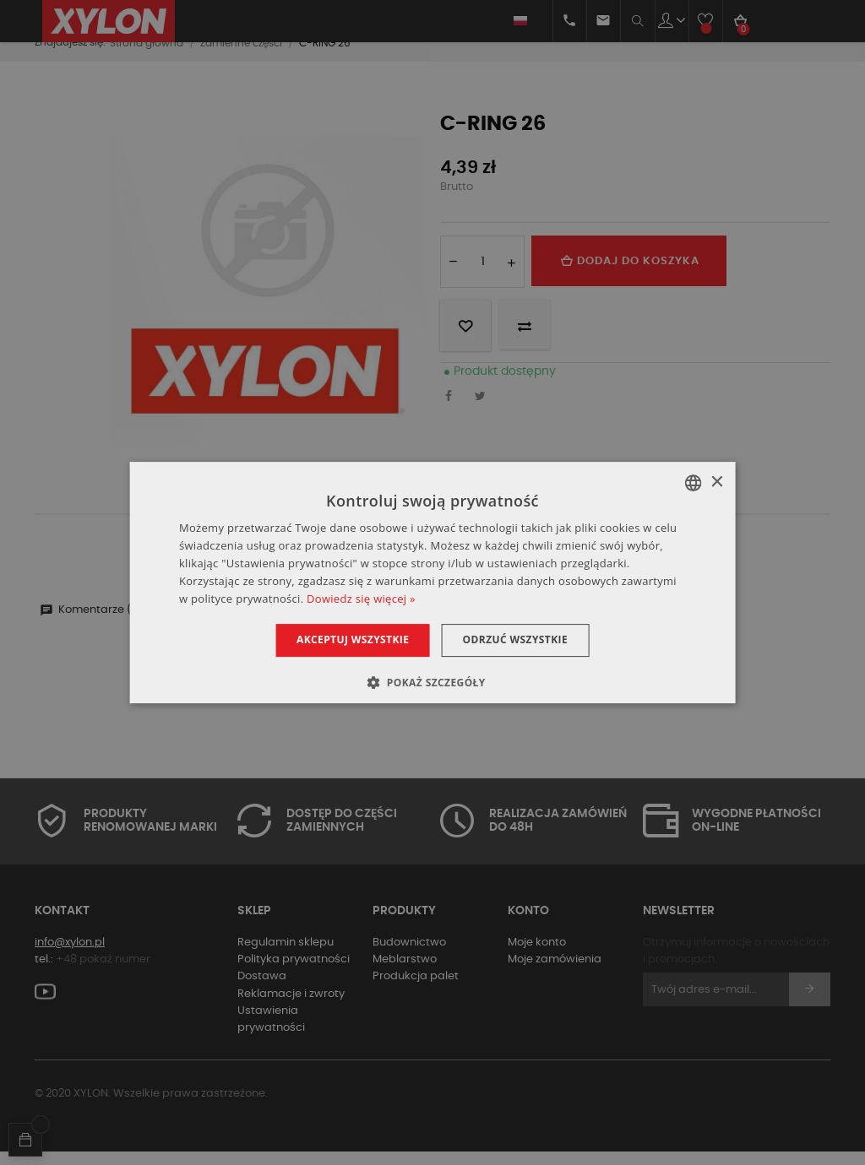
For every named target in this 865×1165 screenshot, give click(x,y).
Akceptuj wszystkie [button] (347, 639)
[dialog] (433, 582)
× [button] (716, 482)
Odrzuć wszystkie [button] (519, 639)
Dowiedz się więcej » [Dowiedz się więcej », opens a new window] (361, 598)
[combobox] (692, 482)
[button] (432, 682)
